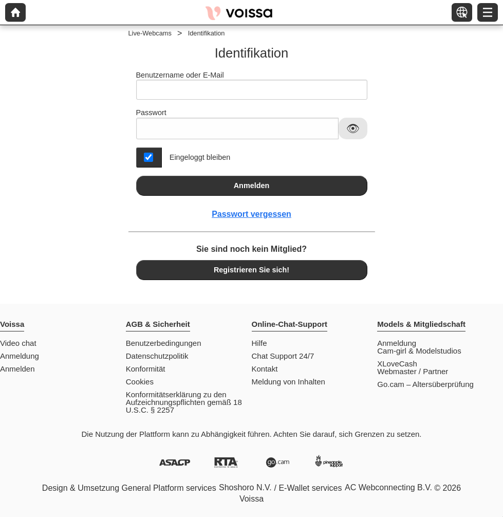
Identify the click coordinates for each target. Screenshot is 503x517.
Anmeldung (19, 356)
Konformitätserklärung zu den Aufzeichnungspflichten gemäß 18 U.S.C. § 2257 (184, 402)
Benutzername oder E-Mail (251, 85)
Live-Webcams (150, 33)
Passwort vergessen (251, 214)
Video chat (18, 343)
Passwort (151, 112)
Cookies (140, 381)
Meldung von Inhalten (288, 381)
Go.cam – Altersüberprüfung (425, 384)
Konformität (145, 368)
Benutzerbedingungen (163, 343)
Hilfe (259, 343)
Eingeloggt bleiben (200, 157)
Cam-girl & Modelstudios (419, 350)
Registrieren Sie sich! (251, 270)
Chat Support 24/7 (283, 356)
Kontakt (265, 368)
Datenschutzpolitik (157, 356)
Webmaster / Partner (412, 371)
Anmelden (252, 185)
